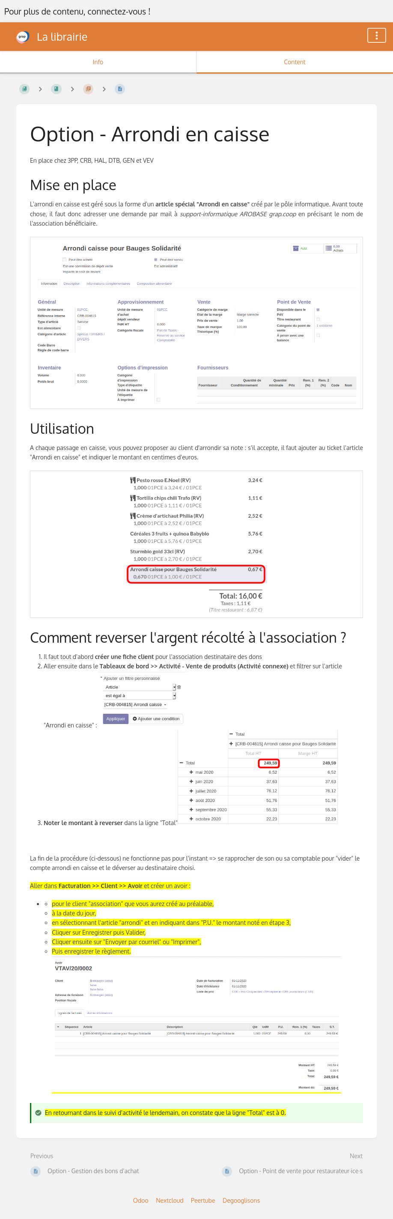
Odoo (141, 1200)
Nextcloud (169, 1200)
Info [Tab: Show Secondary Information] (98, 62)
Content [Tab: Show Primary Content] (294, 62)
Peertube (203, 1200)
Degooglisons (241, 1200)
